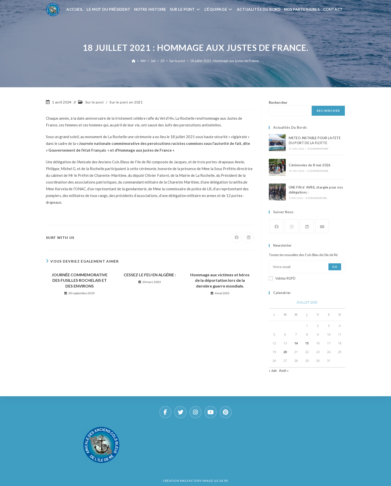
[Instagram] (291, 226)
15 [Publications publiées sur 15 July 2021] (307, 343)
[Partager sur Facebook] (237, 238)
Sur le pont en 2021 (126, 102)
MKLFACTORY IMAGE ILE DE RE (204, 481)
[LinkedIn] (307, 226)
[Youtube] (322, 226)
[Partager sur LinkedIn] (249, 238)
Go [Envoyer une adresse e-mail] (334, 267)
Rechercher (278, 102)
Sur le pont (94, 102)
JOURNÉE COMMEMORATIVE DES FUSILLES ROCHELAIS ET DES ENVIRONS (79, 280)
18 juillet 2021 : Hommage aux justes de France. (224, 61)
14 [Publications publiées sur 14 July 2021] (296, 343)
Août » (284, 371)
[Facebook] (276, 226)
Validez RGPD (282, 278)
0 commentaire (318, 148)
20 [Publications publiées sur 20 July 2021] (285, 352)
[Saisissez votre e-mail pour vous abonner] (307, 267)
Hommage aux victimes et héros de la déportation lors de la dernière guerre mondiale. (220, 280)
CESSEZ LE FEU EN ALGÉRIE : (150, 274)
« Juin (273, 371)
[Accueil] (133, 61)
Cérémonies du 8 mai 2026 (310, 165)
